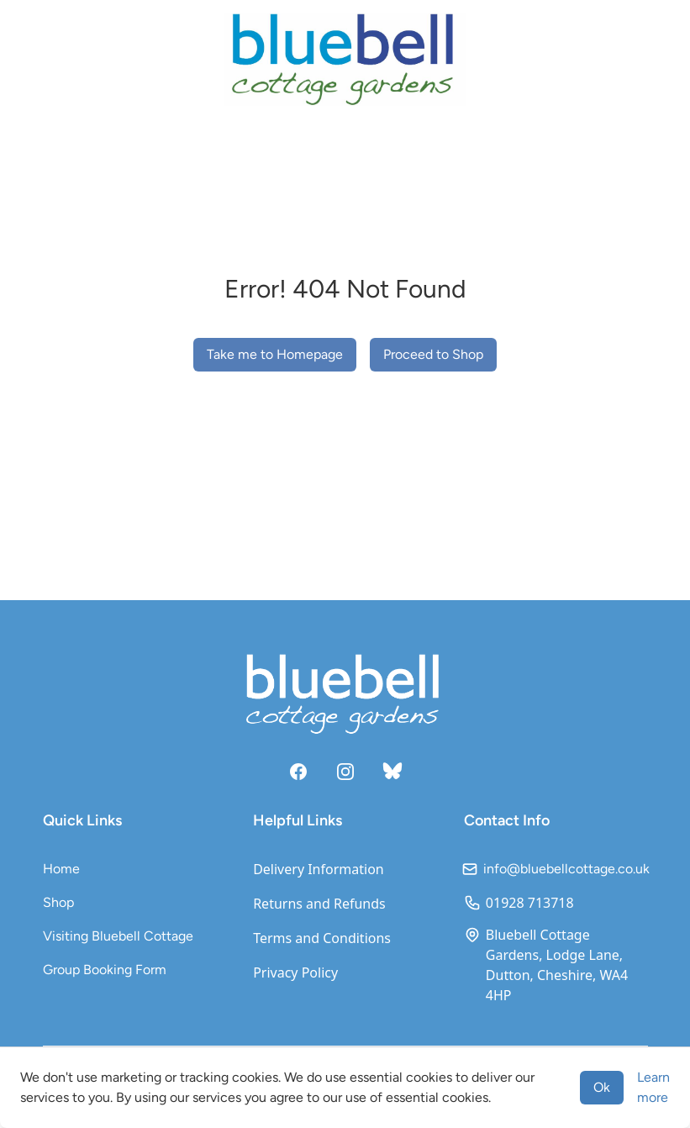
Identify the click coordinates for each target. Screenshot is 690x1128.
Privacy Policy (295, 972)
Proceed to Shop (433, 354)
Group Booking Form (104, 970)
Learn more (653, 1087)
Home (61, 869)
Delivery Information (318, 869)
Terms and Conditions (322, 938)
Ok (601, 1087)
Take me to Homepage (275, 354)
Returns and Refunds (319, 903)
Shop (58, 902)
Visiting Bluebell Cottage (118, 936)
